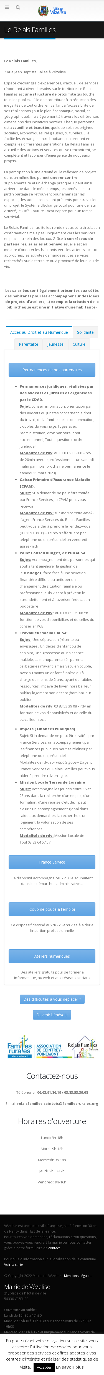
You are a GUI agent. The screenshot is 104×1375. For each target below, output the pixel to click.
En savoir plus (70, 1367)
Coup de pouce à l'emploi (52, 909)
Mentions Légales (78, 1275)
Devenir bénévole (52, 1014)
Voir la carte (13, 1264)
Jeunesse (55, 344)
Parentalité (28, 344)
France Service (52, 862)
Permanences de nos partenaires (52, 369)
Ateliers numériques (52, 956)
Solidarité (85, 332)
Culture (79, 344)
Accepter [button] (44, 1367)
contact (54, 1248)
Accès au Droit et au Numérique (39, 332)
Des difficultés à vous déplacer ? (52, 999)
